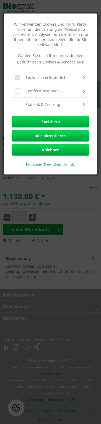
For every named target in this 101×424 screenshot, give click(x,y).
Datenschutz (53, 164)
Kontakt (69, 164)
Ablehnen (51, 149)
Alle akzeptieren (51, 135)
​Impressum (34, 164)
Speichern (50, 121)
